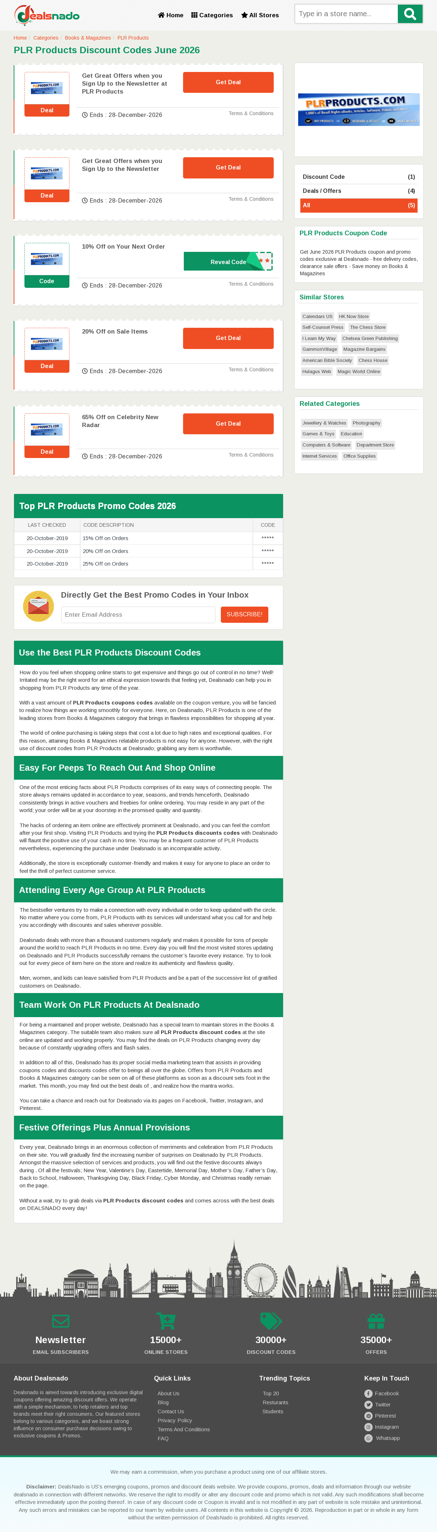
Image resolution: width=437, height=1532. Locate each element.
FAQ (163, 1438)
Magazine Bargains (364, 349)
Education (351, 433)
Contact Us (171, 1411)
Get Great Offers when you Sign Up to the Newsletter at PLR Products (124, 83)
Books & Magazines (88, 38)
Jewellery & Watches (324, 423)
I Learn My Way (319, 338)
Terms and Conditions (184, 1429)
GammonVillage (319, 349)
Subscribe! (245, 614)
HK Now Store (354, 316)
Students (273, 1411)
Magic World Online (359, 371)
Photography (367, 423)
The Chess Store (368, 327)
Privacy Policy (175, 1420)
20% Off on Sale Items (115, 331)
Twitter (377, 1404)
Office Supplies (359, 456)
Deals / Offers (359, 191)
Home (170, 15)
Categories (212, 15)
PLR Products (133, 38)
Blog (163, 1402)
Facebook (381, 1393)
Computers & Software (326, 445)
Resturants (275, 1402)
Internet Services (319, 456)
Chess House (373, 360)
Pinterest (380, 1416)
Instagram (381, 1427)
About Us (168, 1393)
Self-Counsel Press (322, 327)
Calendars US (317, 316)
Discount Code (359, 177)
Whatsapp (382, 1438)
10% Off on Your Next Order (123, 246)
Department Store (375, 445)
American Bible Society (327, 360)
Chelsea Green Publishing (370, 338)
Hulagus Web (316, 371)
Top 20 (271, 1393)
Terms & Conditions (251, 113)
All (359, 205)
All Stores (260, 15)
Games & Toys (318, 433)
